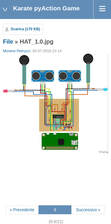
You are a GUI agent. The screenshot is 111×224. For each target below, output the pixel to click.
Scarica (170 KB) (25, 29)
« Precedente (22, 209)
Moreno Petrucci (16, 51)
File (8, 41)
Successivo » (88, 209)
